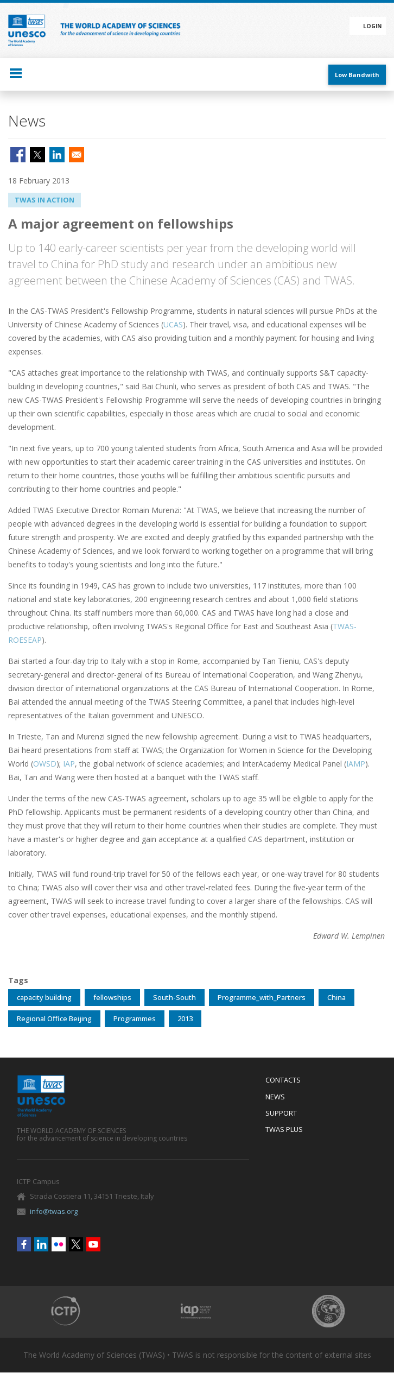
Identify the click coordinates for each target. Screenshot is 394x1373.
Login (372, 26)
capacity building (44, 997)
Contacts (283, 1080)
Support (281, 1113)
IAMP (355, 763)
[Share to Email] (76, 154)
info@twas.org (54, 1211)
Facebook (24, 1244)
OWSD (44, 763)
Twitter (76, 1244)
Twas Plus (284, 1129)
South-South (174, 997)
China (336, 997)
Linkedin (41, 1244)
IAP (69, 763)
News (275, 1097)
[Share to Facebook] (18, 154)
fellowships (112, 997)
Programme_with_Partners (262, 997)
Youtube (93, 1244)
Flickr (59, 1244)
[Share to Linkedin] (57, 154)
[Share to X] (37, 154)
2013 (185, 1018)
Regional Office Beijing (54, 1018)
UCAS (173, 324)
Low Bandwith (357, 75)
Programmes (134, 1018)
